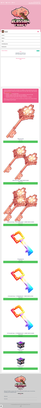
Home (3, 35)
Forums (5, 398)
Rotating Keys (5, 43)
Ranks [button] (3, 38)
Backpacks (4, 46)
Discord (5, 396)
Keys (3, 40)
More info (20, 141)
